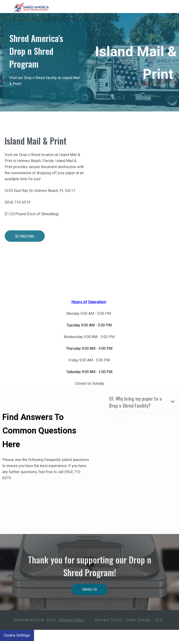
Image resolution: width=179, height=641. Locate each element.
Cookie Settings (17, 635)
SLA (158, 620)
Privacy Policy (71, 620)
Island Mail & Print (35, 163)
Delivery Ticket (108, 620)
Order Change (138, 620)
